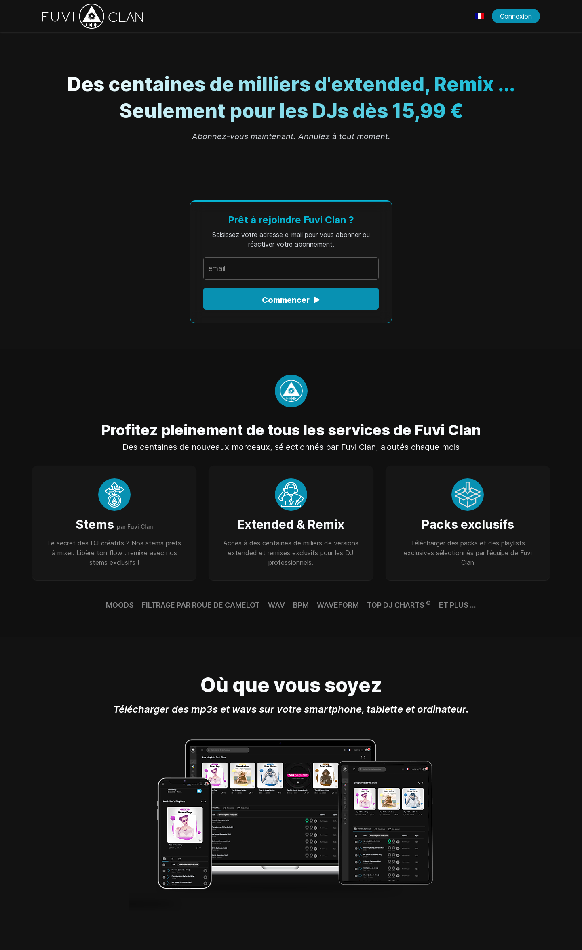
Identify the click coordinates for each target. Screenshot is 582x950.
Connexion (516, 16)
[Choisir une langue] (479, 16)
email (217, 268)
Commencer (291, 300)
